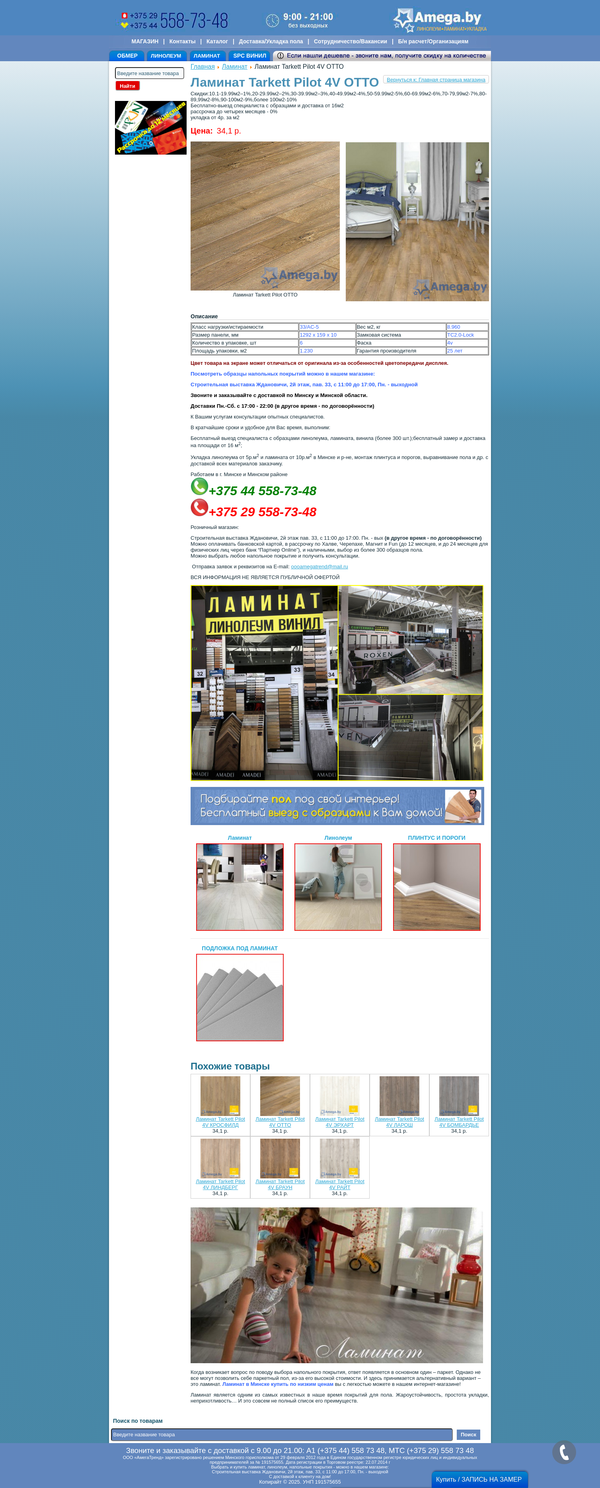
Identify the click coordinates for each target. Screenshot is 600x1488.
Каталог (217, 41)
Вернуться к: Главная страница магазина (436, 80)
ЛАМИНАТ (207, 56)
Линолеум (338, 883)
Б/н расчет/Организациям (433, 41)
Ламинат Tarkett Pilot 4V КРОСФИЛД (220, 1122)
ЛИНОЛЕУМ (166, 56)
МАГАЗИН (145, 41)
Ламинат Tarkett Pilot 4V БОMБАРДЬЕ (459, 1122)
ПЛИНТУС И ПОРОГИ (437, 883)
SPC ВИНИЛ (249, 55)
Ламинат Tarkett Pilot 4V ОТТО (280, 1122)
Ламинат (234, 66)
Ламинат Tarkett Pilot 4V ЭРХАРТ (339, 1122)
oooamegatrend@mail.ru (319, 567)
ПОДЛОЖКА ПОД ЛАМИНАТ (240, 993)
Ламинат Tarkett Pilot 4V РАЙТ (339, 1184)
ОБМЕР (127, 55)
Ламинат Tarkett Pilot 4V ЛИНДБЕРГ (220, 1184)
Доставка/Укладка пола (271, 41)
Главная (203, 66)
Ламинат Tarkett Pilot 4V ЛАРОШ (399, 1122)
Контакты (182, 41)
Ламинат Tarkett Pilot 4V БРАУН (280, 1184)
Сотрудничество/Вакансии (350, 41)
